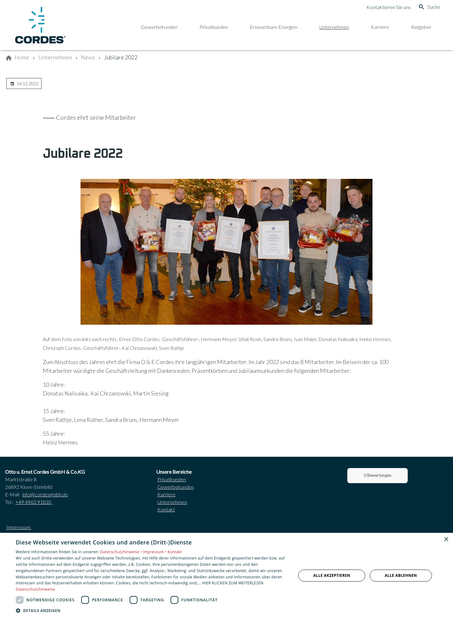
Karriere (166, 494)
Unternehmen (172, 502)
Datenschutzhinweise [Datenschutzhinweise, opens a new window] (35, 589)
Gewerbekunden (175, 487)
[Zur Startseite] (40, 25)
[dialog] (226, 575)
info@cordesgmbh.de (45, 494)
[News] (88, 57)
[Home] (21, 57)
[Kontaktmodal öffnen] (383, 7)
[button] (152, 610)
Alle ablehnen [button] (401, 575)
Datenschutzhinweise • (121, 552)
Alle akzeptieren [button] (331, 575)
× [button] (446, 539)
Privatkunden (171, 479)
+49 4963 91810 (33, 502)
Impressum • (155, 552)
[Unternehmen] (55, 57)
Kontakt (166, 509)
